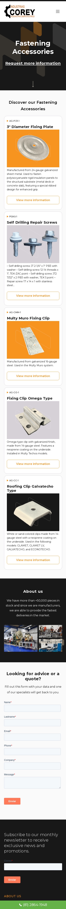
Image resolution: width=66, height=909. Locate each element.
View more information (33, 200)
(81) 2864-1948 (33, 905)
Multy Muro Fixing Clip (28, 318)
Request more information (33, 63)
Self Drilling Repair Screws (32, 222)
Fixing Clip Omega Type (30, 398)
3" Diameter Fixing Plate (30, 127)
